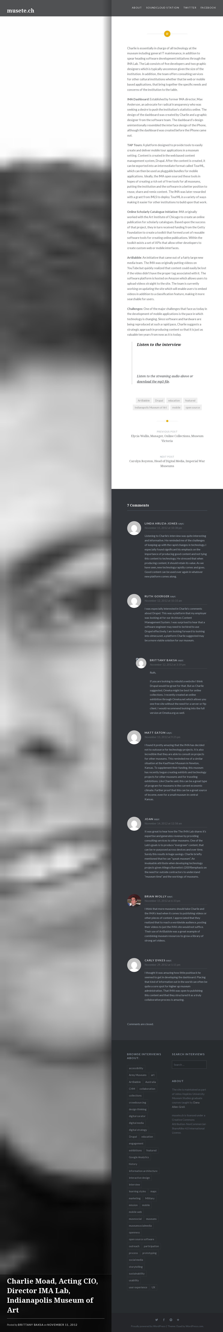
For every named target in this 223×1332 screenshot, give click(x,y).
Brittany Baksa (30, 1324)
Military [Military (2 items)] (150, 1198)
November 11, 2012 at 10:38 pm (163, 527)
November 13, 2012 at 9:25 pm (162, 737)
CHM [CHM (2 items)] (132, 1088)
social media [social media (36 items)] (136, 1259)
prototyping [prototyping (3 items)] (150, 1252)
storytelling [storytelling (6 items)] (136, 1266)
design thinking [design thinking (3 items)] (138, 1109)
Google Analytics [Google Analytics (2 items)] (139, 1157)
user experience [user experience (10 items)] (138, 1287)
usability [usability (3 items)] (134, 1280)
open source (193, 407)
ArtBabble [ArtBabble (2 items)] (135, 1081)
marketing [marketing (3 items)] (135, 1198)
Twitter (190, 7)
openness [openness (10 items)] (134, 1232)
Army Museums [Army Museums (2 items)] (138, 1074)
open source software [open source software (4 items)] (141, 1239)
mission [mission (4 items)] (133, 1205)
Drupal (159, 400)
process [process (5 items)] (133, 1252)
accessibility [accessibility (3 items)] (136, 1068)
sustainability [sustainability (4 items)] (137, 1273)
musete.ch (20, 10)
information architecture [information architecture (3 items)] (143, 1170)
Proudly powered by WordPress (148, 1326)
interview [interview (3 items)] (134, 1184)
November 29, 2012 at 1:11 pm (162, 964)
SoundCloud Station (162, 7)
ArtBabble (144, 400)
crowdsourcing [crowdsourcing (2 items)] (137, 1102)
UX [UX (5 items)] (153, 1287)
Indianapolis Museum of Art (151, 407)
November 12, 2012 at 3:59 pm (168, 664)
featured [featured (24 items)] (151, 1150)
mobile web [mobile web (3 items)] (135, 1211)
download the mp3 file (153, 381)
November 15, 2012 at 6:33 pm (162, 900)
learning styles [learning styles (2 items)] (137, 1191)
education (174, 400)
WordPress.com (194, 1326)
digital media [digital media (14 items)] (136, 1122)
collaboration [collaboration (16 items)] (147, 1088)
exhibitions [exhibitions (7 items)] (135, 1150)
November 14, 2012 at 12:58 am (163, 823)
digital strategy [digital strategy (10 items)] (138, 1129)
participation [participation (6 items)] (151, 1246)
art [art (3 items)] (153, 1074)
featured (190, 400)
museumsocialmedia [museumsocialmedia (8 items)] (140, 1225)
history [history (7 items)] (133, 1163)
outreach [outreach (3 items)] (134, 1246)
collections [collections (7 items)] (135, 1095)
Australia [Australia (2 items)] (150, 1081)
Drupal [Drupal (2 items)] (133, 1136)
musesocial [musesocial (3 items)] (135, 1218)
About (137, 7)
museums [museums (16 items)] (151, 1218)
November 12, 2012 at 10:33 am (163, 600)
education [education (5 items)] (147, 1136)
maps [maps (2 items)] (153, 1191)
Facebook (208, 7)
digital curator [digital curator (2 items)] (137, 1116)
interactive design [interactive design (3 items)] (139, 1177)
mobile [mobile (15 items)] (146, 1205)
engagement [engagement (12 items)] (136, 1143)
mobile (176, 407)
